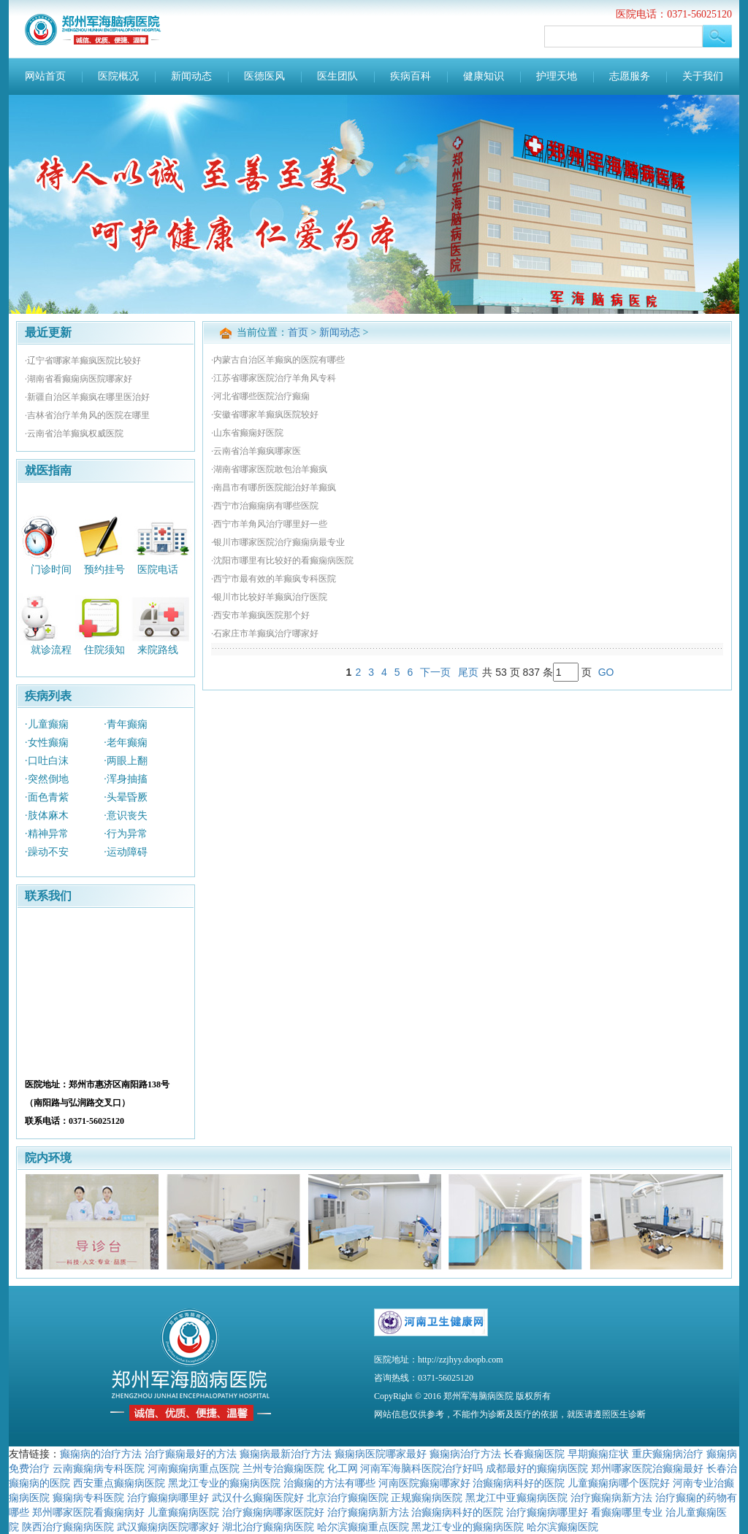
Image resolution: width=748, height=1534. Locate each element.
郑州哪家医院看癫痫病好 (88, 1512)
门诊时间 (51, 569)
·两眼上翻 (126, 760)
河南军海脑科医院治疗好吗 (421, 1468)
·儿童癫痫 (47, 724)
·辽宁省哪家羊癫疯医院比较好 (83, 360)
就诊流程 (51, 649)
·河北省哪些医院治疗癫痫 (260, 396)
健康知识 (483, 76)
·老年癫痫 (126, 742)
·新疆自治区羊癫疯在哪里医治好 (87, 397)
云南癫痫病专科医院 (99, 1468)
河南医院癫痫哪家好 (424, 1483)
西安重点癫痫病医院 (119, 1483)
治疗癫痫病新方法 (611, 1497)
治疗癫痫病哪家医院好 (273, 1512)
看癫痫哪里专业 (627, 1512)
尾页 (468, 672)
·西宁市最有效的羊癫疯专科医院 (273, 579)
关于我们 (702, 76)
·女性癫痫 (47, 742)
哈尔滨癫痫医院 (562, 1527)
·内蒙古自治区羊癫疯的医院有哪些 (278, 360)
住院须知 (104, 649)
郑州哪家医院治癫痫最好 (647, 1468)
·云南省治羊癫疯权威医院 (74, 433)
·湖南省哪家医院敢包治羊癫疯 (269, 469)
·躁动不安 (47, 852)
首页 (298, 332)
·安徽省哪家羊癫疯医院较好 (264, 414)
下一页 (435, 672)
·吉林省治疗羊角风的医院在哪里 (87, 415)
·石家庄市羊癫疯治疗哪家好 (264, 633)
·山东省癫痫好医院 (247, 433)
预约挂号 (104, 569)
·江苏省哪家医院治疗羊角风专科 (273, 378)
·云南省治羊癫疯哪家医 (256, 451)
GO (606, 672)
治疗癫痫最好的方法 (191, 1454)
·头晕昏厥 (126, 797)
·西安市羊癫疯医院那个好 (260, 615)
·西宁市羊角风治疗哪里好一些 (269, 524)
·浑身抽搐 (126, 779)
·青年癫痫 (126, 724)
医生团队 (337, 76)
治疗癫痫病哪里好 (168, 1497)
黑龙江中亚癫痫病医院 (516, 1497)
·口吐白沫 (47, 760)
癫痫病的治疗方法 (101, 1454)
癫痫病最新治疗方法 (286, 1454)
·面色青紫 (47, 797)
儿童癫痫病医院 (183, 1512)
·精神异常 (47, 833)
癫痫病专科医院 (88, 1497)
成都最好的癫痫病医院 (537, 1468)
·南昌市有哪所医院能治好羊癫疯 (273, 487)
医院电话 (157, 569)
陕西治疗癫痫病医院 (68, 1527)
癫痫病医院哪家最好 (381, 1454)
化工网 (342, 1468)
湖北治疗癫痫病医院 (268, 1527)
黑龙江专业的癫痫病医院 (224, 1483)
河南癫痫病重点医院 (194, 1468)
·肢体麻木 (47, 815)
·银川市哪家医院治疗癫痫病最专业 (278, 542)
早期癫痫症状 (598, 1454)
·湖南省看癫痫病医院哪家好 (78, 379)
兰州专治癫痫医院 (283, 1468)
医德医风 (264, 76)
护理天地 (556, 76)
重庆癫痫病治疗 (667, 1454)
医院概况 (118, 76)
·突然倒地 (47, 779)
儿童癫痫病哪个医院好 (619, 1483)
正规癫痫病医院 (426, 1497)
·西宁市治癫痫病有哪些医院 (264, 506)
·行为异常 (126, 833)
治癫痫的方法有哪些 (329, 1483)
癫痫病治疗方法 (465, 1454)
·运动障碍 (126, 852)
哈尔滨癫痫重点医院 (363, 1527)
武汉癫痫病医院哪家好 (168, 1527)
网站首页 (45, 76)
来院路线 (157, 649)
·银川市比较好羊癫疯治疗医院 (269, 597)
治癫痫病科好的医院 (519, 1483)
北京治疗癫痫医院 (348, 1497)
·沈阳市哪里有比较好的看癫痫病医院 (282, 560)
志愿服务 (629, 76)
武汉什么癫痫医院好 (258, 1497)
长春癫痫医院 (534, 1454)
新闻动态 (191, 76)
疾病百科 (410, 76)
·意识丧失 (126, 815)
